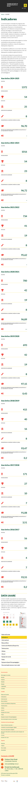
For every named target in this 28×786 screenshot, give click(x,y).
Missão (2, 677)
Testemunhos (5, 648)
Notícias (3, 743)
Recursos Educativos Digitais (7, 729)
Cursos (2, 735)
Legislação (3, 686)
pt (25, 8)
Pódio (3, 659)
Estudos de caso (5, 737)
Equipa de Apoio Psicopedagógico (10, 662)
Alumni (3, 654)
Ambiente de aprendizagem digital (9, 727)
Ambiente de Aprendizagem (7, 722)
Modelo (2, 681)
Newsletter (3, 750)
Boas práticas (5, 643)
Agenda (3, 740)
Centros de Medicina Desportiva (10, 645)
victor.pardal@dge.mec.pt (11, 764)
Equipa (2, 684)
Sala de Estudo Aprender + (7, 725)
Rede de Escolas (6, 634)
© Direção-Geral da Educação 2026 (9, 773)
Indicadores (5, 637)
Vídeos (2, 745)
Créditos (3, 688)
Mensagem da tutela (5, 675)
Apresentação (4, 672)
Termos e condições (5, 775)
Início (2, 14)
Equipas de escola (6, 656)
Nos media (3, 747)
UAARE (3, 691)
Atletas (3, 651)
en (22, 8)
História (3, 679)
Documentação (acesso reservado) (11, 665)
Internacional (5, 640)
